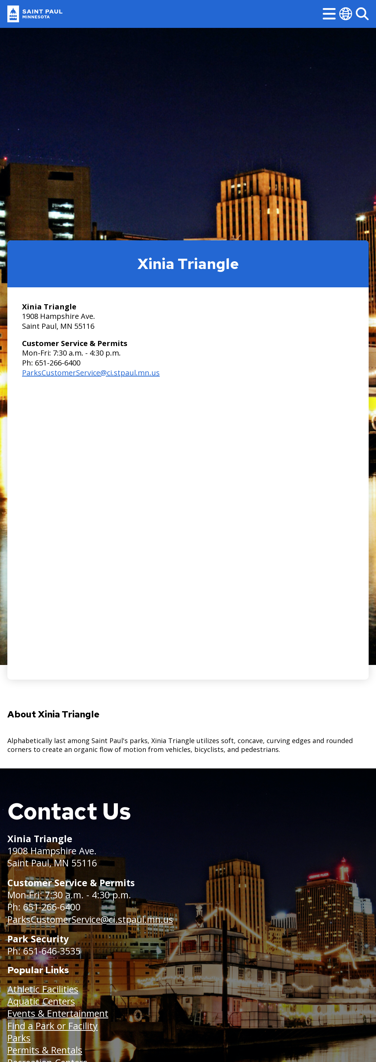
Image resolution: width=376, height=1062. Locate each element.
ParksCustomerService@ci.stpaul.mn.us (91, 373)
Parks (18, 1038)
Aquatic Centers (41, 1001)
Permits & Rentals (44, 1050)
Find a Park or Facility (52, 1025)
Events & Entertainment (57, 1013)
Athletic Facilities (42, 989)
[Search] (362, 13)
